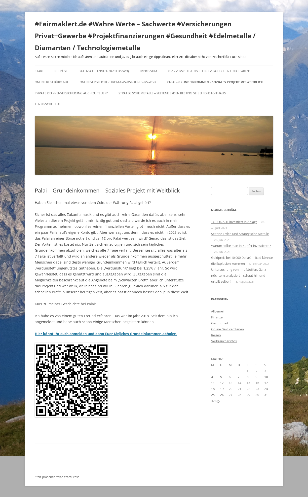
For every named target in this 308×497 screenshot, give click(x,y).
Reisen (216, 335)
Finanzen (218, 317)
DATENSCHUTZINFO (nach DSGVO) (103, 71)
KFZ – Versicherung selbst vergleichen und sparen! (209, 71)
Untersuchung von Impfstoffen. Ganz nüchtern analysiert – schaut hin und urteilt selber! (238, 275)
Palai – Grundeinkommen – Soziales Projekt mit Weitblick (215, 82)
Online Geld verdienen (227, 329)
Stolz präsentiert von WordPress (57, 477)
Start (39, 71)
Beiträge (61, 71)
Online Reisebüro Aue (52, 82)
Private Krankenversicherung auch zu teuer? (71, 93)
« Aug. (215, 400)
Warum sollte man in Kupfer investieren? (241, 245)
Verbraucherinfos (224, 341)
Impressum (148, 71)
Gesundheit (219, 323)
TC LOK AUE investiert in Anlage (234, 222)
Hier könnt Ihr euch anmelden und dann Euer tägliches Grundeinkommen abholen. (106, 333)
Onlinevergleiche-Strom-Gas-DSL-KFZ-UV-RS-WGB (118, 82)
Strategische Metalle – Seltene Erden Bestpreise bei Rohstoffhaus (172, 93)
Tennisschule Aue (49, 104)
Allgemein (218, 311)
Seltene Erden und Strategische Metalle (240, 233)
